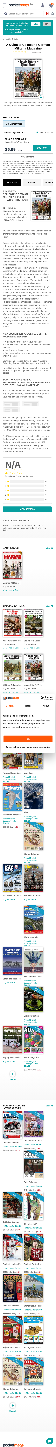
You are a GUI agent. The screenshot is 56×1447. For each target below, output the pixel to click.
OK (28, 739)
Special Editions (14, 605)
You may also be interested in (14, 1105)
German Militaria (11, 583)
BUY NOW (42, 148)
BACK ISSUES (11, 548)
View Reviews (27, 509)
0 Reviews (36, 52)
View (5, 590)
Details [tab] (28, 706)
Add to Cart (13, 590)
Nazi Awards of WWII (12, 640)
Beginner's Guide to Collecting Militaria (33, 640)
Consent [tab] (10, 706)
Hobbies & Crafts (11, 39)
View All (49, 548)
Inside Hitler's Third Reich (33, 685)
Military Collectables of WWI (12, 685)
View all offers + (28, 157)
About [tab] (46, 706)
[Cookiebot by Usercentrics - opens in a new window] (40, 698)
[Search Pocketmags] (6, 14)
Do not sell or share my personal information (28, 747)
